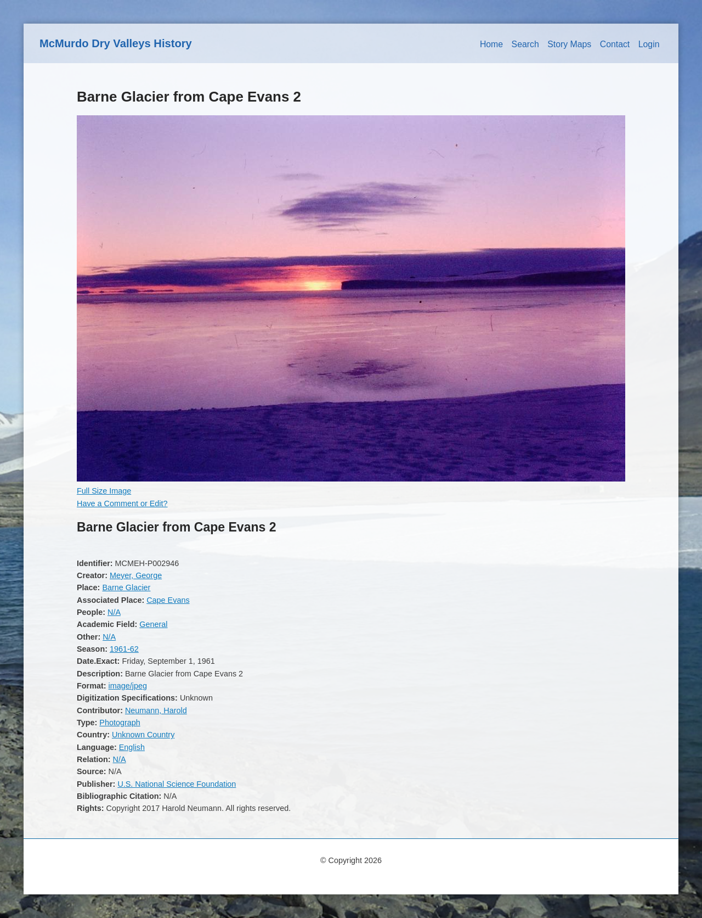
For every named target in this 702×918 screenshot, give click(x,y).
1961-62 (124, 649)
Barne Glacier (126, 587)
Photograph (119, 722)
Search (525, 44)
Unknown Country (143, 734)
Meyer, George (136, 575)
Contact (615, 44)
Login (649, 44)
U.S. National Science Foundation (176, 784)
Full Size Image (104, 490)
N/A (114, 612)
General (153, 624)
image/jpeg (128, 685)
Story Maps (569, 44)
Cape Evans (167, 600)
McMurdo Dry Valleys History (115, 43)
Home (491, 44)
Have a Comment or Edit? (122, 503)
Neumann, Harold (156, 710)
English (132, 747)
